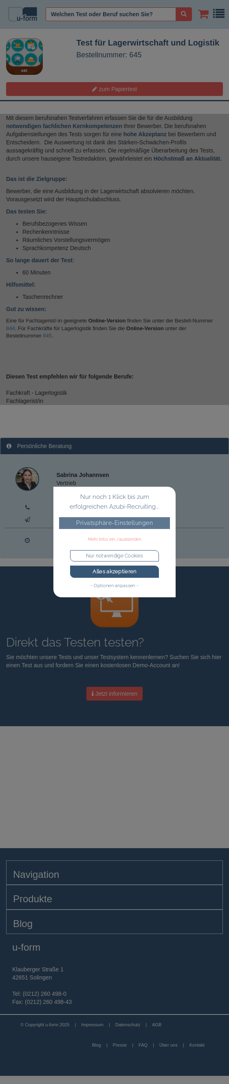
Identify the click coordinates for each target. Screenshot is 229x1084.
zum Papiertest (114, 89)
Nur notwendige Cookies (114, 556)
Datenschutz (127, 1024)
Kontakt (197, 1045)
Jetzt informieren (114, 693)
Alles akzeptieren (114, 571)
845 (47, 336)
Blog (96, 1045)
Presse (120, 1045)
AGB (156, 1024)
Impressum (92, 1024)
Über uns (168, 1045)
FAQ (143, 1045)
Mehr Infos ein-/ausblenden (114, 539)
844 (10, 328)
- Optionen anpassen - (114, 585)
